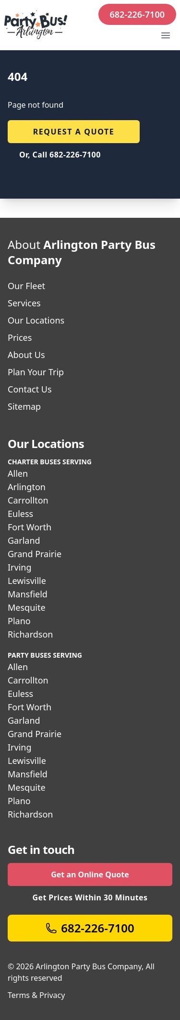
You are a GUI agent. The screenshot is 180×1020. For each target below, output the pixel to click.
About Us (26, 354)
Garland (24, 540)
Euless (20, 513)
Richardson (30, 634)
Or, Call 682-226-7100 (60, 154)
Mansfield (28, 594)
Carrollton (28, 500)
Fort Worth (29, 527)
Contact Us (30, 389)
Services (24, 303)
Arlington (27, 487)
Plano (19, 621)
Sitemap (24, 406)
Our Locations (36, 320)
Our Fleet (26, 285)
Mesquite (27, 607)
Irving (20, 567)
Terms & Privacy (36, 995)
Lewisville (27, 580)
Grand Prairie (34, 554)
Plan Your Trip (36, 372)
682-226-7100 (137, 14)
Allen (18, 473)
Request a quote (74, 131)
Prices (20, 337)
